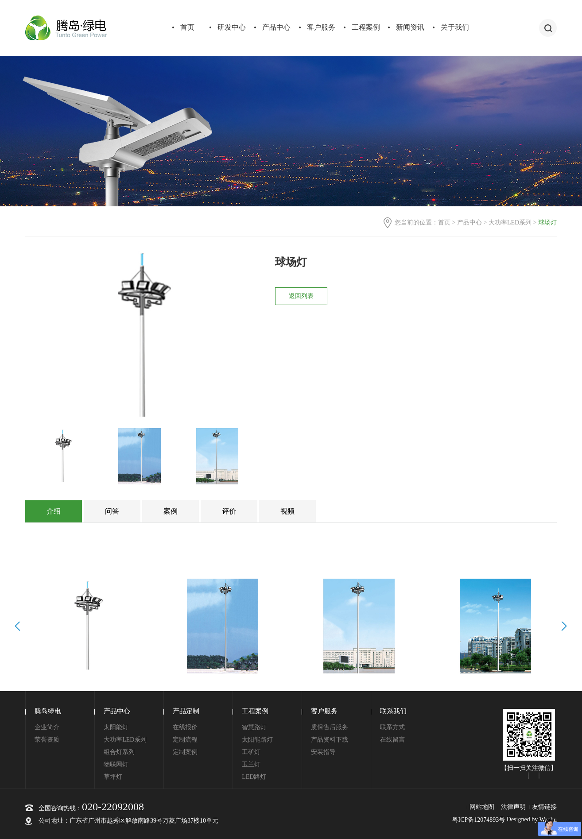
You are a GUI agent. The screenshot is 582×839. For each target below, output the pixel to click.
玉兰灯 (251, 764)
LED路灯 (254, 776)
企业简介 (47, 727)
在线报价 (185, 727)
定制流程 (185, 739)
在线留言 (392, 739)
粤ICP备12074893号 (478, 819)
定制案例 (185, 752)
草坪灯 (113, 776)
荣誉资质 (47, 739)
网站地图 (481, 807)
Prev (18, 626)
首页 (187, 27)
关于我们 (455, 27)
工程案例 (366, 27)
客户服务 (321, 27)
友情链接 (544, 807)
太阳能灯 (116, 727)
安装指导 (323, 752)
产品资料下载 (329, 739)
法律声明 (513, 807)
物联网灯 (116, 764)
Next (562, 626)
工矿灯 (251, 752)
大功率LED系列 (510, 222)
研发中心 (231, 27)
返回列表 (301, 296)
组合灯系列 (119, 752)
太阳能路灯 (257, 739)
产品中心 (276, 27)
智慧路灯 (254, 727)
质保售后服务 (329, 727)
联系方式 (392, 727)
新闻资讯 (410, 27)
